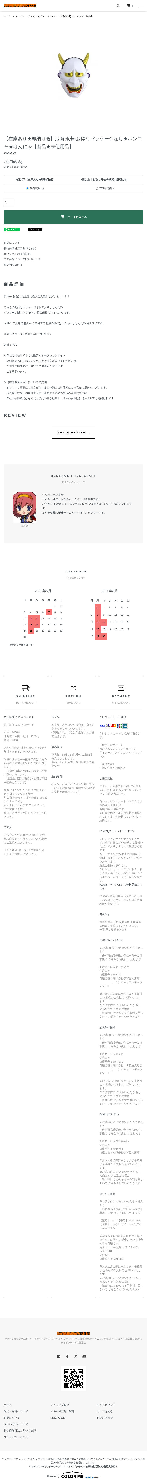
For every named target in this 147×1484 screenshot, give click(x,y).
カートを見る (105, 1411)
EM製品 (58, 1462)
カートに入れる (73, 217)
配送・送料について (16, 1411)
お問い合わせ (105, 1417)
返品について (12, 242)
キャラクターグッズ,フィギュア (18, 1458)
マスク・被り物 (85, 16)
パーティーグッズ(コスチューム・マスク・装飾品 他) (43, 16)
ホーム (7, 16)
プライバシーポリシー (17, 1437)
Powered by (73, 1474)
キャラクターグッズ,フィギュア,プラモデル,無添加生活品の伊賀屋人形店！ (79, 1466)
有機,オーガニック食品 (74, 1458)
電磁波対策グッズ (121, 1458)
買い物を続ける (13, 264)
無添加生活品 (54, 1458)
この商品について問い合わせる (22, 259)
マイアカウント (106, 1404)
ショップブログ (59, 1404)
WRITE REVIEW (72, 432)
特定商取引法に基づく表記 (20, 248)
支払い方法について (16, 1424)
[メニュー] (141, 5)
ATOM (61, 1417)
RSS (53, 1417)
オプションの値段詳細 (17, 253)
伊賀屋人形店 (55, 512)
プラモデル (41, 1458)
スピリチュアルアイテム (99, 1458)
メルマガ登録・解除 (62, 1411)
